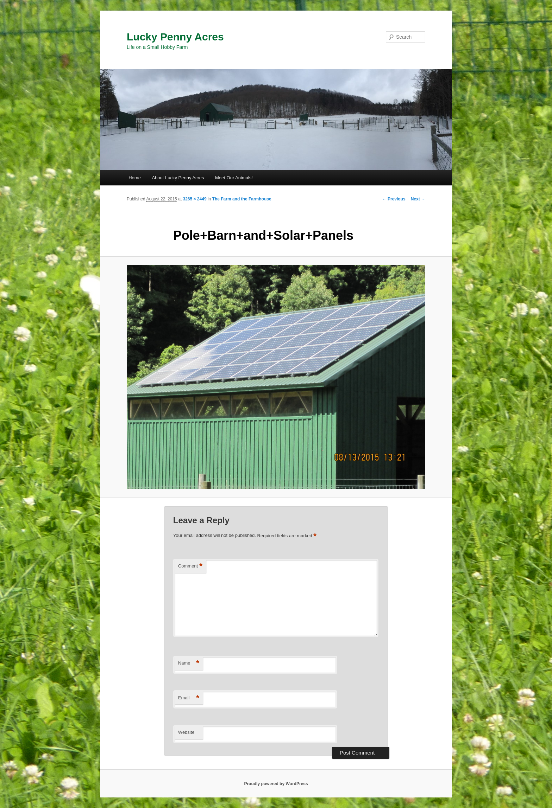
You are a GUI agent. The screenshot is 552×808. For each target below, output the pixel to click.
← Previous (394, 199)
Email (188, 698)
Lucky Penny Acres (175, 37)
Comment (190, 566)
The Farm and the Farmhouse (241, 199)
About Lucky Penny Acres (178, 177)
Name (188, 663)
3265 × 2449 (194, 199)
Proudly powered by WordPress (276, 783)
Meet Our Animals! (234, 177)
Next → (418, 199)
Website (186, 732)
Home (134, 177)
